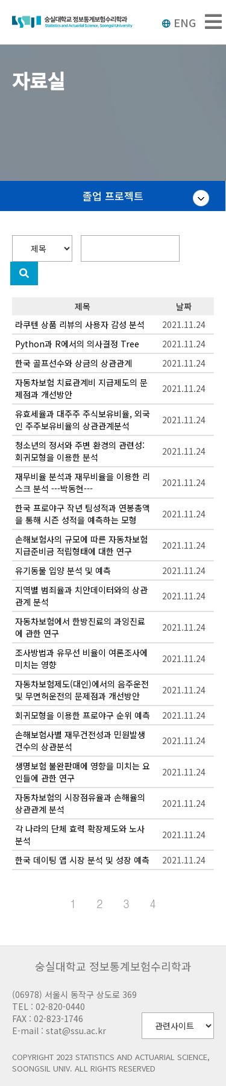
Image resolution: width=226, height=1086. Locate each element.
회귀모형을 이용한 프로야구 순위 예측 (82, 715)
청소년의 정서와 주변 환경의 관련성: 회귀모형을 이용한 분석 (80, 451)
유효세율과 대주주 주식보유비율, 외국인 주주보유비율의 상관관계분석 (82, 420)
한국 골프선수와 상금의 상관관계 (73, 363)
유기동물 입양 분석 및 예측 (63, 570)
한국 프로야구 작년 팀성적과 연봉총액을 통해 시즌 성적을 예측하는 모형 (82, 514)
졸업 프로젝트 (113, 195)
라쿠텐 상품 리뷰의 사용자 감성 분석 (80, 324)
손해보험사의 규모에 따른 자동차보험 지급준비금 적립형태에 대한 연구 (81, 545)
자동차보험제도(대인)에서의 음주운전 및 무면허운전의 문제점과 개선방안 (82, 690)
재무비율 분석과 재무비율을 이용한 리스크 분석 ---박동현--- (82, 482)
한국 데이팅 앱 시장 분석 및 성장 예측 (82, 860)
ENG (179, 22)
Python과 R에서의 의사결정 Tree (77, 344)
